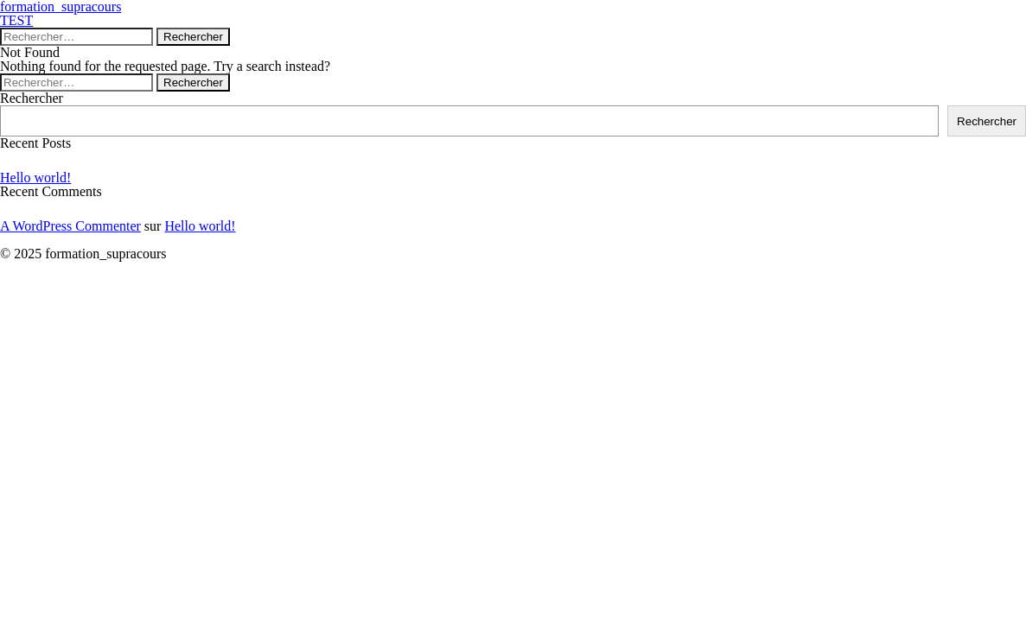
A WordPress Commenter (70, 226)
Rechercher (31, 98)
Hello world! (35, 177)
